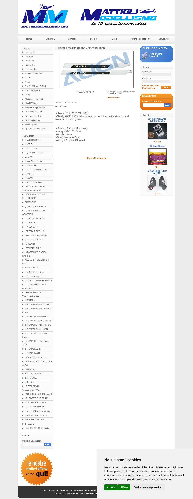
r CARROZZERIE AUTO (35, 357)
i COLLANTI (30, 244)
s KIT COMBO (31, 378)
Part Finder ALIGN (33, 116)
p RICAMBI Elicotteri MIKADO (38, 325)
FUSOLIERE (30, 202)
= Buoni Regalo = (32, 140)
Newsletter (163, 39)
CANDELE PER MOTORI (36, 170)
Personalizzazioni (32, 120)
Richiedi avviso (113, 98)
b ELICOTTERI (31, 148)
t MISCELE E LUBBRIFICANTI (38, 394)
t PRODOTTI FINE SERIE (36, 398)
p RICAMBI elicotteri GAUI (36, 316)
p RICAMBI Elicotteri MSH (36, 329)
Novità (28, 82)
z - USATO (29, 424)
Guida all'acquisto (32, 90)
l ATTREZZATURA (33, 248)
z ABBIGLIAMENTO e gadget (38, 428)
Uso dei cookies (87, 493)
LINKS (28, 95)
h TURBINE (30, 223)
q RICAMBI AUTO (33, 353)
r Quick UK (30, 369)
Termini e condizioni (139, 39)
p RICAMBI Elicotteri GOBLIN (38, 321)
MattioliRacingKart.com (35, 107)
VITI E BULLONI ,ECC (35, 419)
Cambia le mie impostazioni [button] (148, 487)
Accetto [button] (111, 487)
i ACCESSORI (31, 227)
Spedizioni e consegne (35, 129)
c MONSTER (30, 165)
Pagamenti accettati (33, 112)
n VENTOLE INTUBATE (35, 272)
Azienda (50, 39)
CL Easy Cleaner (157, 146)
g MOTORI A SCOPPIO (35, 206)
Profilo (93, 39)
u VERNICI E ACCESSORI (36, 415)
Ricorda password (150, 86)
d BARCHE (30, 174)
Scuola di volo (31, 124)
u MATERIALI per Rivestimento (38, 411)
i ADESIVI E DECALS (34, 231)
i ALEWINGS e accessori (36, 235)
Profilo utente (31, 61)
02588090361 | (73, 493)
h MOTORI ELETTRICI (35, 218)
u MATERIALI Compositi (35, 402)
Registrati (29, 56)
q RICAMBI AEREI (33, 349)
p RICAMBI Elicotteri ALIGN (37, 304)
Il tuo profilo (77, 490)
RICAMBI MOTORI (33, 373)
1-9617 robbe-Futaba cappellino (157, 172)
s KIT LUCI (30, 382)
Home (29, 39)
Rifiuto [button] (124, 487)
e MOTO (29, 178)
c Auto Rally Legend (34, 161)
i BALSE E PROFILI (33, 240)
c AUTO (28, 157)
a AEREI (28, 144)
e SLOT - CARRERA (34, 182)
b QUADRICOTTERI (34, 153)
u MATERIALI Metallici (35, 407)
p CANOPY (30, 300)
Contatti (72, 39)
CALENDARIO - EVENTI (36, 86)
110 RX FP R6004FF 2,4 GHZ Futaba (157, 120)
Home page (30, 52)
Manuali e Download (34, 99)
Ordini (115, 39)
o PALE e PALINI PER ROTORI (39, 280)
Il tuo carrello (30, 69)
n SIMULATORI (31, 268)
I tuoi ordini (30, 65)
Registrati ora (148, 88)
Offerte (28, 78)
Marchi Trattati (31, 103)
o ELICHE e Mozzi (33, 276)
